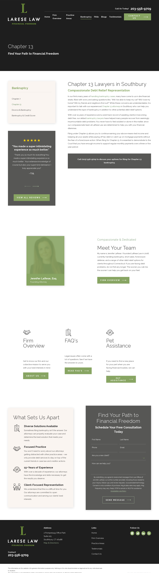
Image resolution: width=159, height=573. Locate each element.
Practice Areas (98, 543)
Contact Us (96, 554)
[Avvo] (138, 533)
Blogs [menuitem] (104, 17)
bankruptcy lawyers (95, 118)
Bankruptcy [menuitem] (86, 17)
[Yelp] (149, 533)
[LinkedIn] (143, 533)
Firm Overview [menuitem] (57, 17)
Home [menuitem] (47, 17)
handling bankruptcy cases (103, 96)
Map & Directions (51, 543)
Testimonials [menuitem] (115, 17)
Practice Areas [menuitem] (70, 17)
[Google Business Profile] (132, 533)
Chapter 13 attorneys (111, 106)
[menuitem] (32, 99)
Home (94, 533)
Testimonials (97, 549)
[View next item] (36, 186)
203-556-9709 (141, 8)
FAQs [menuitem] (96, 17)
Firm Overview (98, 538)
